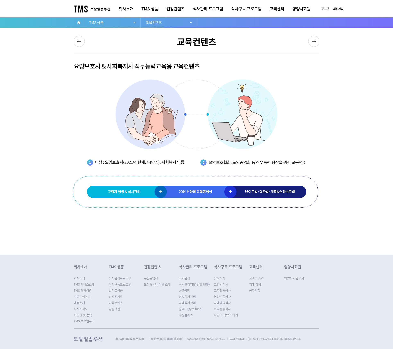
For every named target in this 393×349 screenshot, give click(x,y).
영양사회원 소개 (294, 278)
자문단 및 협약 (83, 315)
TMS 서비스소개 (84, 284)
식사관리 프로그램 (208, 9)
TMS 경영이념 (83, 290)
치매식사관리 (187, 302)
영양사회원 (301, 9)
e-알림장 (184, 290)
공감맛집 (114, 309)
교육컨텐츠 (154, 22)
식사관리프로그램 (120, 278)
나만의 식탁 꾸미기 (226, 315)
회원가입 (338, 9)
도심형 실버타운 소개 (157, 284)
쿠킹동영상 (151, 278)
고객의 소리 (256, 278)
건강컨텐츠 (175, 9)
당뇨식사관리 (187, 296)
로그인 (325, 9)
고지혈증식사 (222, 290)
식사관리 (184, 278)
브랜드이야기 (82, 296)
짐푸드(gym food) (190, 309)
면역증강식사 (222, 309)
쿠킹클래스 (186, 315)
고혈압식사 (221, 284)
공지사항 (254, 290)
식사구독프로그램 (120, 284)
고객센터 (277, 9)
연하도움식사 (222, 296)
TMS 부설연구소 (84, 321)
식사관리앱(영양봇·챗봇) (194, 284)
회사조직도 (81, 309)
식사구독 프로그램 (246, 9)
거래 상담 (255, 284)
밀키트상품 (116, 290)
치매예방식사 (222, 302)
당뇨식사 (219, 278)
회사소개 (126, 9)
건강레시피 (116, 296)
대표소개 (79, 302)
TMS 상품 (149, 9)
